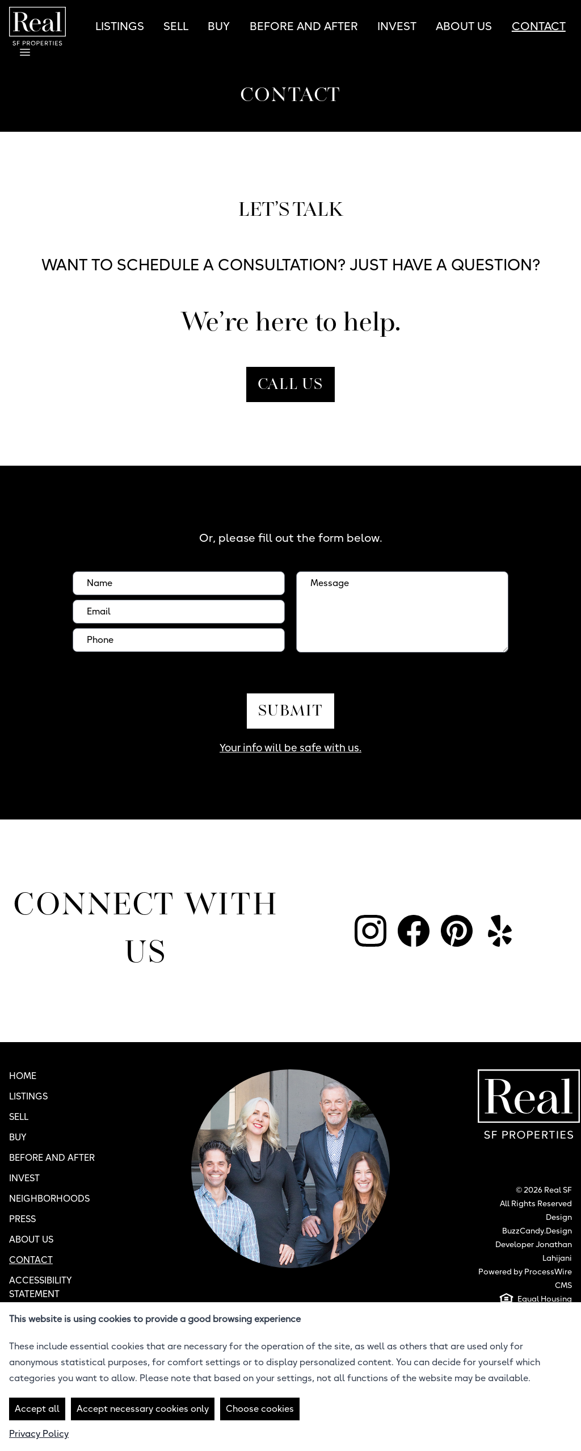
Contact (539, 26)
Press (22, 1219)
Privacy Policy (39, 1434)
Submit (290, 711)
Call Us (290, 385)
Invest (396, 26)
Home (22, 1076)
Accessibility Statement (40, 1287)
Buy (219, 26)
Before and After (304, 26)
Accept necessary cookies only (143, 1409)
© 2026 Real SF (544, 1190)
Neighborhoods (49, 1199)
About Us (464, 26)
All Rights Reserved (536, 1203)
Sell (175, 26)
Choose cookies (260, 1409)
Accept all (37, 1409)
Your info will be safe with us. (290, 747)
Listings (119, 26)
